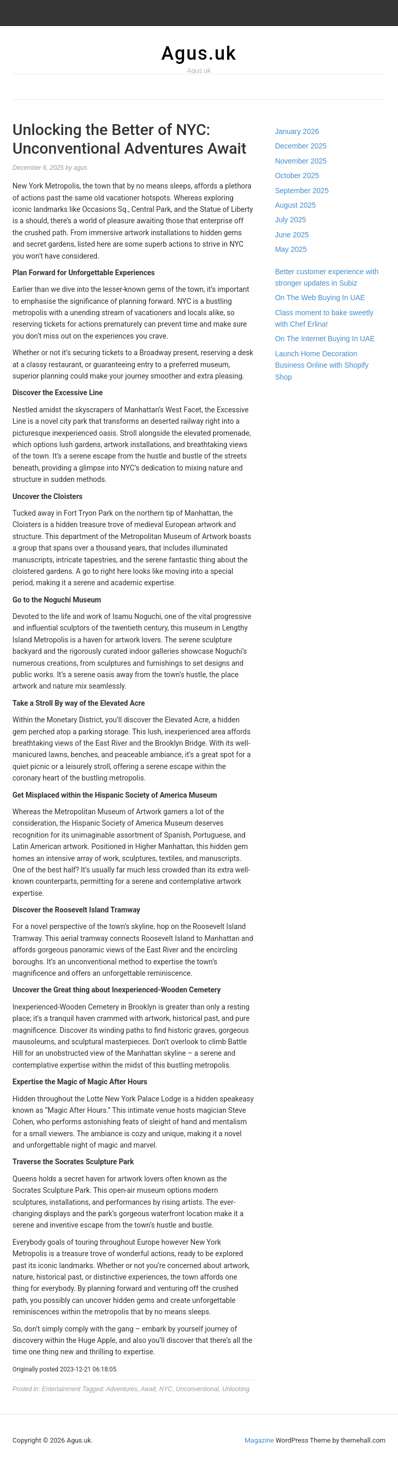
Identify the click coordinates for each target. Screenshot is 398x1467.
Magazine (259, 1440)
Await (148, 1389)
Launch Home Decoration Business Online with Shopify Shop (322, 365)
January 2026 (297, 131)
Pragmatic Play (299, 410)
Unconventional (197, 1389)
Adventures (122, 1389)
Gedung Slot (295, 399)
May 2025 (291, 249)
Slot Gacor (292, 422)
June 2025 (292, 235)
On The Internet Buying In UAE (325, 338)
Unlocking (236, 1389)
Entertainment (61, 1389)
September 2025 (302, 190)
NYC (165, 1389)
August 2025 (295, 205)
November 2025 (301, 161)
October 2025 (297, 175)
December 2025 (301, 146)
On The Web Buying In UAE (320, 297)
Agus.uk (199, 53)
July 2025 (290, 220)
